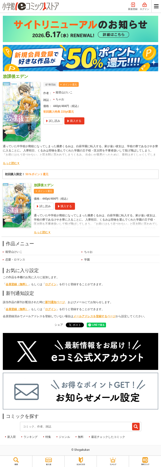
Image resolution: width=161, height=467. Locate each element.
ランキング (31, 437)
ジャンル (64, 437)
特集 (48, 437)
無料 (80, 437)
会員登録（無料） (17, 284)
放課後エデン (44, 185)
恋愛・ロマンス (15, 259)
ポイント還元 (70, 84)
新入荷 (11, 437)
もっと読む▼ (11, 163)
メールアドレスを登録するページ (94, 316)
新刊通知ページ (55, 302)
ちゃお (60, 99)
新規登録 (132, 7)
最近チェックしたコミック (108, 437)
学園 (87, 259)
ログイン (144, 7)
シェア (59, 324)
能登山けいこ (64, 92)
